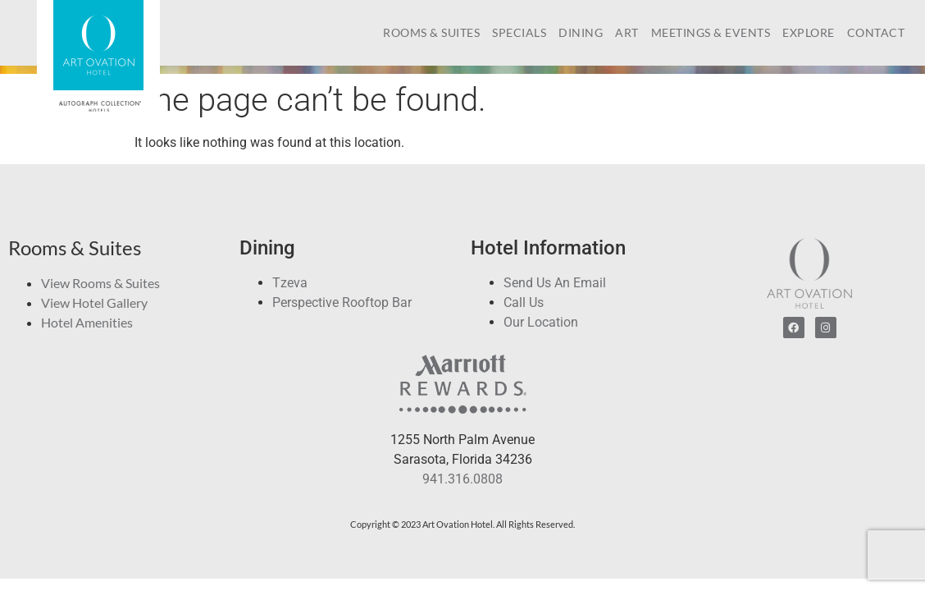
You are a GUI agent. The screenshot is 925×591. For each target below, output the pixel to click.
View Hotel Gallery (94, 302)
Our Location (541, 322)
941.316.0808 (462, 479)
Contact (876, 32)
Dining (580, 32)
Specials (519, 32)
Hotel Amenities (87, 322)
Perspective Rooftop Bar (342, 302)
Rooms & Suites (431, 32)
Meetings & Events (711, 32)
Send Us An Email (555, 283)
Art (627, 32)
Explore (808, 32)
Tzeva (290, 283)
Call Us (524, 302)
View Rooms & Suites (100, 283)
